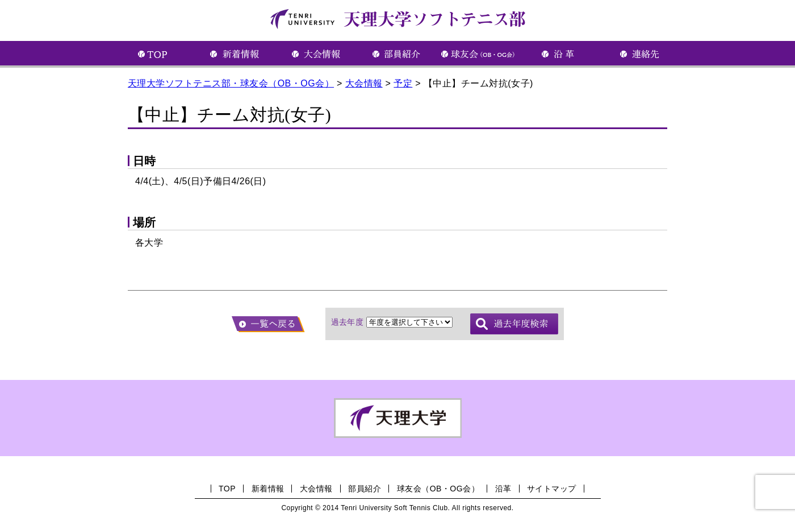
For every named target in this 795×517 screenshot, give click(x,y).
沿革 (503, 489)
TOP (227, 489)
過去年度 (347, 321)
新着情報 (268, 489)
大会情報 (316, 489)
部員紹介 (364, 489)
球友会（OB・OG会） (438, 489)
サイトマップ (551, 489)
